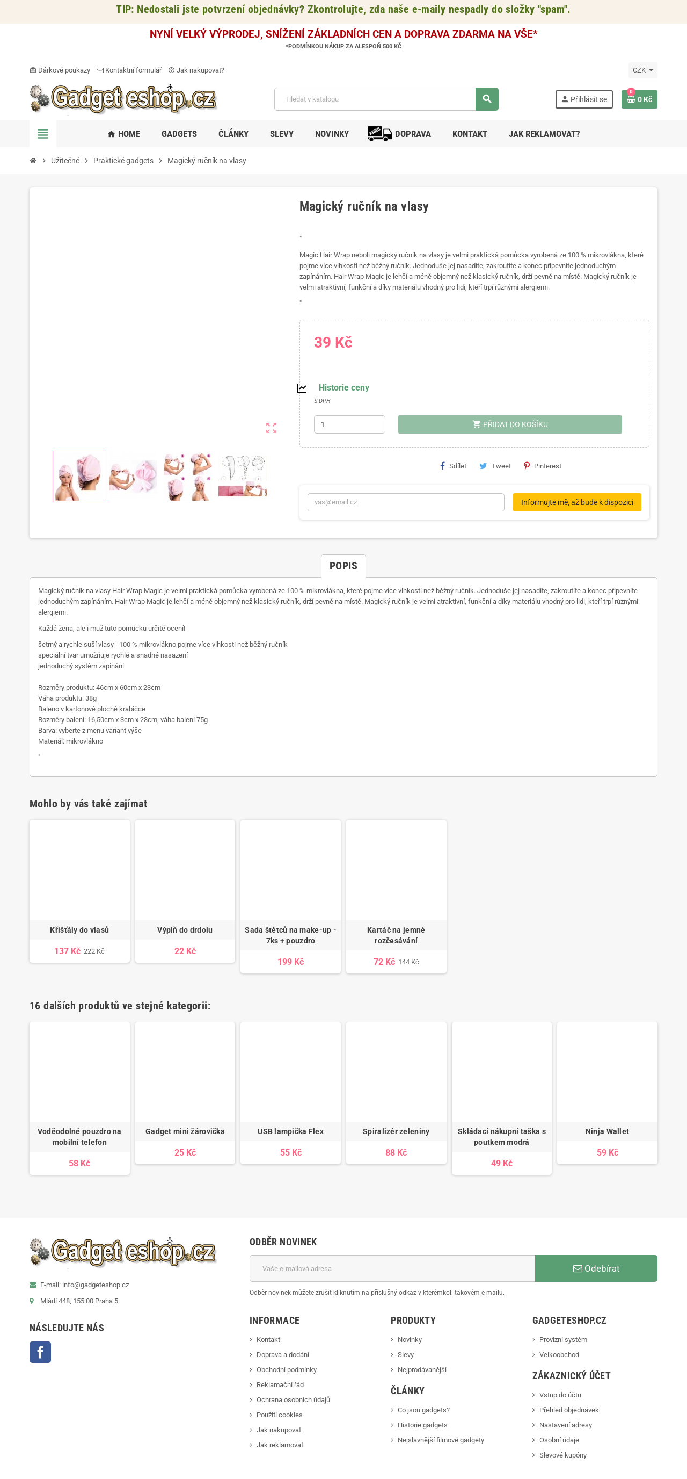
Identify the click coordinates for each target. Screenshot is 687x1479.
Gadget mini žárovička (185, 1131)
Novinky (410, 1340)
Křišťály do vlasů (79, 930)
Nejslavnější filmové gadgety (441, 1440)
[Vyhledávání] (386, 99)
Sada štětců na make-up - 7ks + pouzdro (291, 935)
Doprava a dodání (283, 1355)
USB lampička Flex (291, 1131)
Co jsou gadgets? (424, 1410)
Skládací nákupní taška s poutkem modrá (502, 1136)
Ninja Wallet (607, 1131)
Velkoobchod (559, 1355)
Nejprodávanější (422, 1370)
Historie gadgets (423, 1425)
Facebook (40, 1352)
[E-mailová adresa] (392, 1268)
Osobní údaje (559, 1440)
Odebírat (596, 1268)
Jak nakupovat (279, 1430)
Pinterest (542, 465)
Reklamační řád (280, 1385)
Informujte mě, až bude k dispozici (577, 502)
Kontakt (268, 1340)
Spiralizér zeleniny (396, 1131)
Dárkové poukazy (60, 70)
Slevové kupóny (563, 1455)
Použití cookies (280, 1415)
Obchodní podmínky (287, 1370)
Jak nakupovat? (196, 70)
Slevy (406, 1355)
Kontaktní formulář (129, 70)
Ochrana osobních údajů (293, 1400)
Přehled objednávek (569, 1410)
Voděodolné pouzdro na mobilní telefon (80, 1136)
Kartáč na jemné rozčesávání (396, 935)
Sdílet (453, 465)
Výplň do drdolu (185, 930)
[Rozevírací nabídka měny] (642, 70)
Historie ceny (344, 388)
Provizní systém (563, 1340)
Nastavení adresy (565, 1425)
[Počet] (350, 424)
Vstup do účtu (560, 1395)
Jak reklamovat (280, 1445)
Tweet (495, 465)
